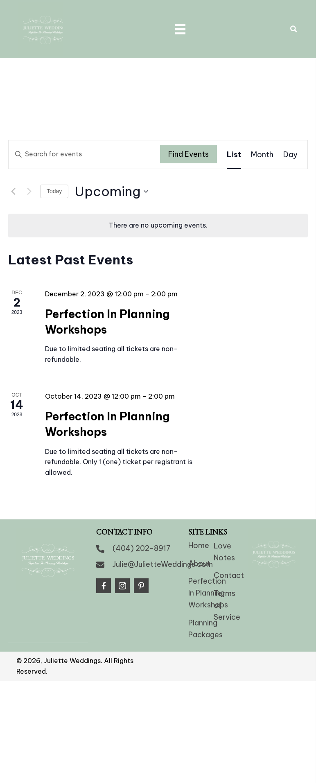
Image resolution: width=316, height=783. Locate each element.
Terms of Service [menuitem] (227, 593)
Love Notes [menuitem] (224, 540)
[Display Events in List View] (234, 143)
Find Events (188, 143)
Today (54, 179)
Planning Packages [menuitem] (205, 617)
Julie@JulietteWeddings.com (163, 552)
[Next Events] (29, 180)
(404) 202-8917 (142, 537)
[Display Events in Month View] (262, 143)
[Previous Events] (13, 180)
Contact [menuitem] (229, 564)
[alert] (158, 214)
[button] (103, 574)
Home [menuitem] (198, 534)
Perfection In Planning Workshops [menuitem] (208, 581)
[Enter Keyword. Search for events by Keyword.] (84, 142)
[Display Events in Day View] (290, 143)
